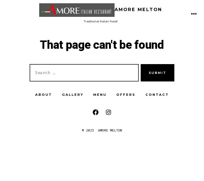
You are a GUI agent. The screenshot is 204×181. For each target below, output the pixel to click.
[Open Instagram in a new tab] (108, 112)
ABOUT (43, 95)
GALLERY (72, 95)
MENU (100, 95)
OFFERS (125, 95)
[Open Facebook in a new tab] (95, 112)
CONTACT (157, 95)
